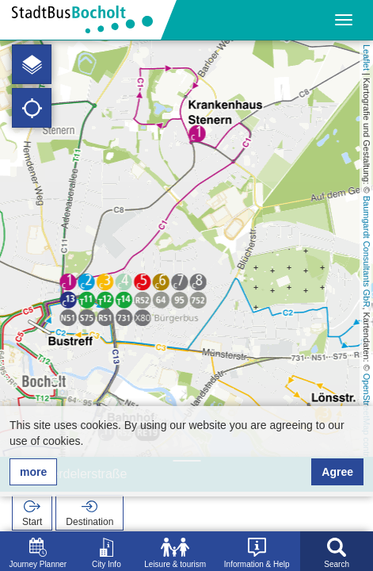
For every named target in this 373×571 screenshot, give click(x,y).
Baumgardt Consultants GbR (366, 252)
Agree (337, 472)
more (33, 472)
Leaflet (366, 57)
